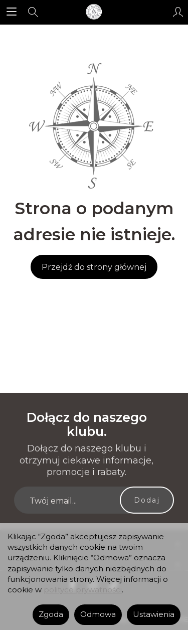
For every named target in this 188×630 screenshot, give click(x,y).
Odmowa (98, 614)
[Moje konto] (178, 12)
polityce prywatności (83, 589)
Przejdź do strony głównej (94, 267)
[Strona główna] (93, 12)
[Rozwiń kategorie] (11, 12)
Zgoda (51, 614)
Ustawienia (153, 614)
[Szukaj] (33, 12)
